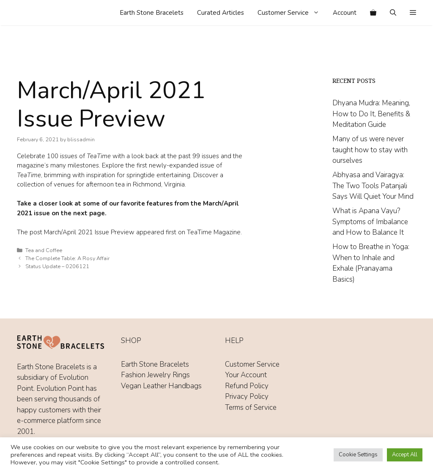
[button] (413, 12)
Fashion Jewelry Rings (155, 375)
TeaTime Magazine (214, 232)
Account (344, 12)
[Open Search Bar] (393, 12)
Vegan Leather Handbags (161, 386)
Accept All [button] (404, 454)
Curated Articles (220, 12)
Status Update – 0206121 (57, 266)
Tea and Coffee (43, 250)
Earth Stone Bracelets (152, 12)
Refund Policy (247, 386)
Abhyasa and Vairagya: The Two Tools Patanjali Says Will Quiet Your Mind (373, 185)
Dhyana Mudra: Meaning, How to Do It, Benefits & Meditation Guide (371, 113)
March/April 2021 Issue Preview (89, 232)
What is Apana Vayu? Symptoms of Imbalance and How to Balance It (370, 221)
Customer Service (292, 12)
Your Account (246, 375)
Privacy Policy (247, 396)
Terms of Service (251, 407)
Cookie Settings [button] (358, 454)
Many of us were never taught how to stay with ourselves (370, 149)
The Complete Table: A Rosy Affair (67, 258)
